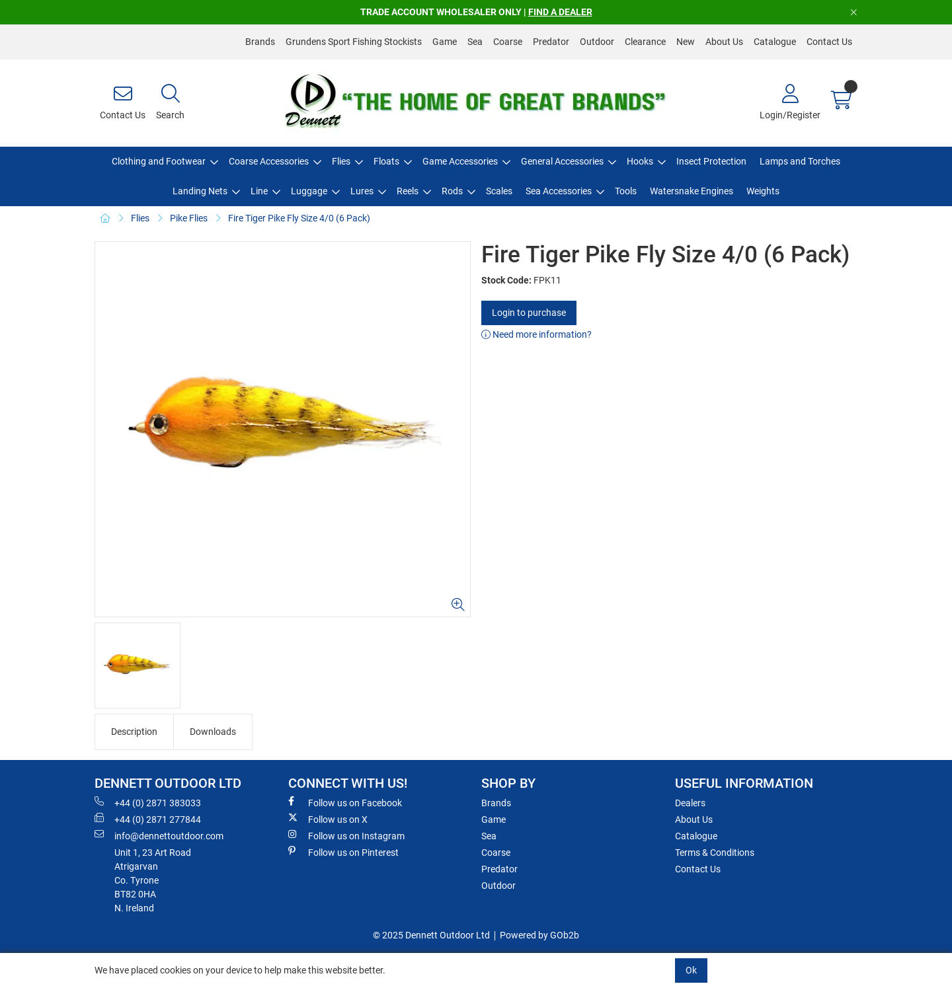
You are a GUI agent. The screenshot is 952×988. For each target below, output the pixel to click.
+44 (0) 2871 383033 (148, 802)
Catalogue (775, 41)
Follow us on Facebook (345, 802)
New (685, 41)
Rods (452, 191)
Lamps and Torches (800, 161)
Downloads (213, 731)
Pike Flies (189, 218)
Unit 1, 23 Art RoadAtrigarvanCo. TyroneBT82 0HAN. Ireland (152, 880)
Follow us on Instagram (346, 835)
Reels (407, 191)
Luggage (309, 191)
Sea (475, 41)
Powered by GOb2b (539, 935)
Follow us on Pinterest (343, 852)
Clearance (645, 41)
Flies (341, 161)
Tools (626, 191)
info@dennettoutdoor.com (159, 835)
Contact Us (829, 41)
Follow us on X (328, 819)
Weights (762, 191)
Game (444, 41)
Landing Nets (200, 191)
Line (259, 191)
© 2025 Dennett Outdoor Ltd (431, 935)
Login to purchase (529, 312)
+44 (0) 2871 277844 (148, 819)
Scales (499, 191)
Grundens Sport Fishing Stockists (354, 41)
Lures (362, 191)
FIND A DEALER (560, 12)
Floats (386, 161)
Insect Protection (711, 161)
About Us (724, 41)
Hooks (640, 161)
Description (134, 731)
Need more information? (536, 334)
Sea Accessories (559, 191)
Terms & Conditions (714, 852)
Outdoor (597, 41)
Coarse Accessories (269, 161)
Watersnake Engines (691, 191)
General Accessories (562, 161)
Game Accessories (460, 161)
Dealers (690, 803)
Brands (260, 41)
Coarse (507, 41)
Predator (551, 41)
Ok (691, 970)
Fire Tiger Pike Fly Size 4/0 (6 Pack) (299, 218)
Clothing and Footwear (159, 161)
